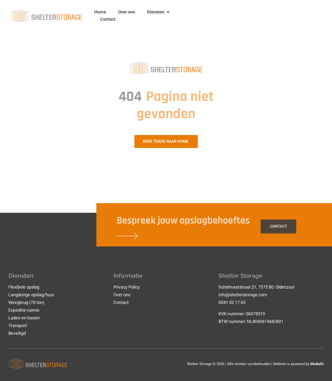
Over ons (126, 11)
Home (100, 11)
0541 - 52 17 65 (284, 20)
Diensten (158, 12)
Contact (107, 19)
